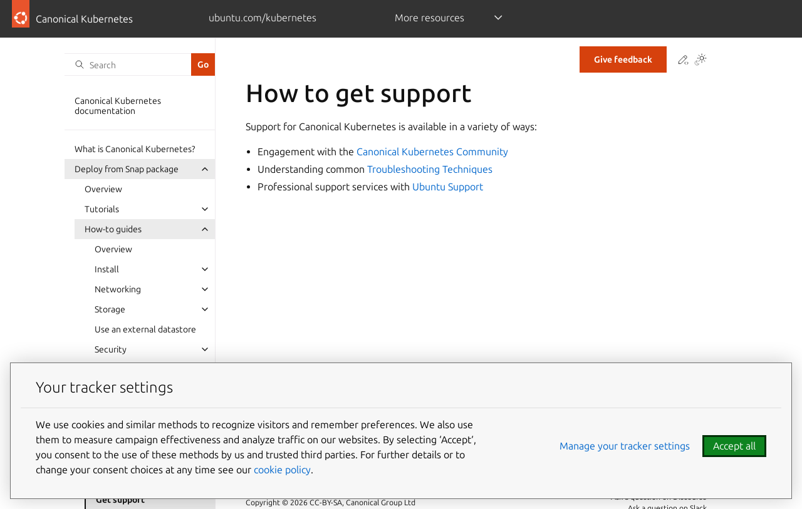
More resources (429, 17)
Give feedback (623, 59)
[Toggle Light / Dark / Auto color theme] (700, 60)
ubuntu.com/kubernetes (262, 17)
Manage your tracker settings (625, 445)
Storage (110, 309)
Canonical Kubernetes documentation (118, 106)
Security (111, 349)
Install (107, 269)
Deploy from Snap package (127, 169)
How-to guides (113, 229)
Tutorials (102, 209)
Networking (118, 289)
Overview (103, 189)
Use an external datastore (145, 329)
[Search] (128, 64)
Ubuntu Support (447, 186)
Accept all (734, 445)
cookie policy (282, 469)
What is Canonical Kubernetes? (135, 149)
